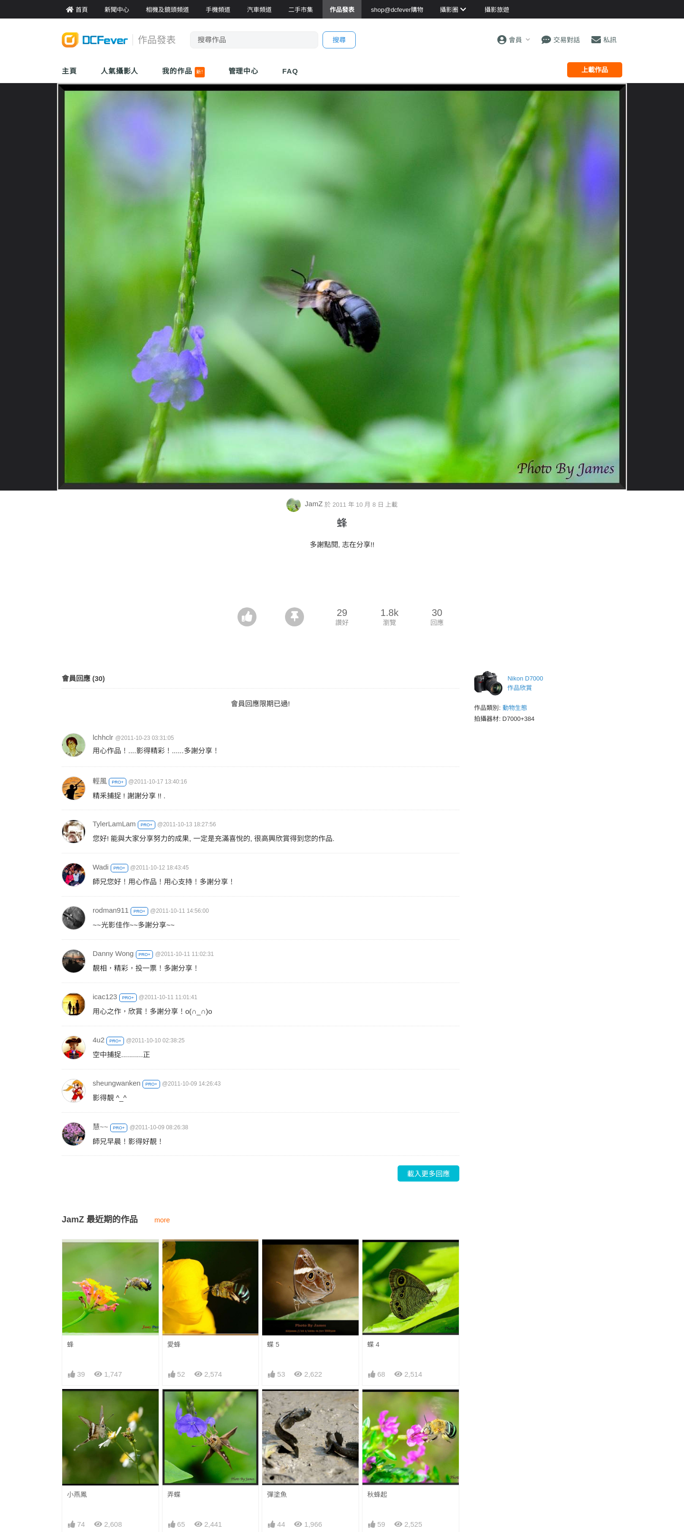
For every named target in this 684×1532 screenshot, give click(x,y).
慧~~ (100, 1127)
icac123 (105, 997)
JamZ (305, 504)
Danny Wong (113, 953)
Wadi (101, 867)
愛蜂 (173, 1344)
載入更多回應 (428, 1174)
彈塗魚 (277, 1494)
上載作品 (594, 70)
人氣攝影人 (120, 71)
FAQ (290, 71)
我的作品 (183, 72)
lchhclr (103, 737)
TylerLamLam (114, 824)
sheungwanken (117, 1083)
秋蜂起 (377, 1494)
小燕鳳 (77, 1494)
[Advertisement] (342, 581)
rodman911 (111, 910)
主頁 (69, 71)
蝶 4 (373, 1344)
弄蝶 (173, 1494)
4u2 (98, 1040)
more (162, 1220)
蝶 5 (273, 1344)
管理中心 (243, 71)
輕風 (100, 781)
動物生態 (515, 707)
